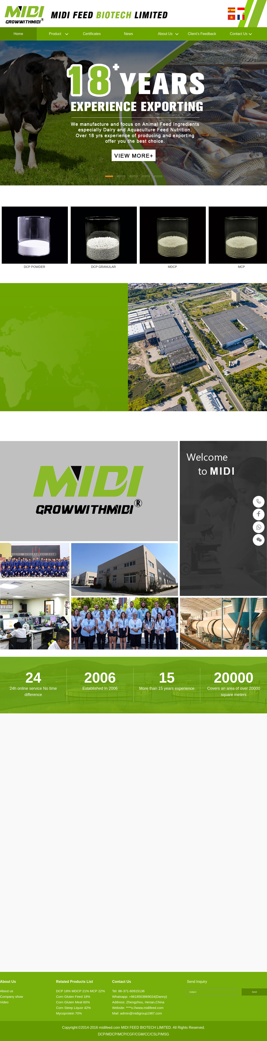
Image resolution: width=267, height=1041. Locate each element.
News (128, 34)
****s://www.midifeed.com (144, 1008)
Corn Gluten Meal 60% (73, 1002)
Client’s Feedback (202, 34)
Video (4, 1002)
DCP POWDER (34, 267)
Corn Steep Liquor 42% (73, 1008)
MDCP (172, 267)
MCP (241, 267)
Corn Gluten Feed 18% (73, 996)
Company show (11, 996)
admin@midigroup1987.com (141, 1013)
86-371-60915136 (259, 502)
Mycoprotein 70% (69, 1013)
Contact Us (238, 34)
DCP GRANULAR (103, 267)
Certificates (92, 34)
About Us (165, 34)
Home (18, 34)
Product (55, 34)
